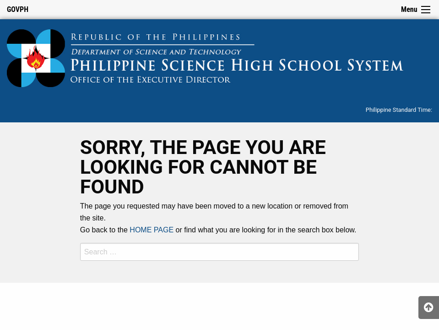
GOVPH (17, 9)
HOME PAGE (151, 230)
